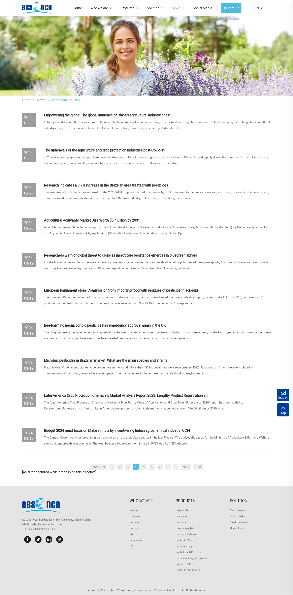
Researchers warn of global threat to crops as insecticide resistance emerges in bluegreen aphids (120, 255)
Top (283, 410)
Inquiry (283, 395)
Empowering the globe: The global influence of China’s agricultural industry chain (107, 115)
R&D (132, 534)
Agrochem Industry (65, 100)
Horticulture (236, 528)
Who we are (141, 500)
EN (257, 8)
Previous (98, 466)
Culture (134, 510)
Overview (135, 516)
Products (185, 500)
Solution (238, 500)
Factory (134, 528)
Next (185, 466)
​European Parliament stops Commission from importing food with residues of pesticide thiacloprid (121, 290)
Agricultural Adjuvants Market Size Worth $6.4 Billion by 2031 (92, 220)
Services (134, 522)
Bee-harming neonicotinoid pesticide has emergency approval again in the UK (105, 325)
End (198, 466)
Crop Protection (238, 510)
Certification (136, 540)
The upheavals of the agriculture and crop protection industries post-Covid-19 (104, 150)
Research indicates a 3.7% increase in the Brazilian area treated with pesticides (106, 185)
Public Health (237, 516)
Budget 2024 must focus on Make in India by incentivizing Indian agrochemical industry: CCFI (117, 430)
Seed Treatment (239, 522)
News (41, 100)
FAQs (133, 546)
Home (26, 100)
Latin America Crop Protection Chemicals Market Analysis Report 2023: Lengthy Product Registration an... (127, 395)
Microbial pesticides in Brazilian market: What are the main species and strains (105, 360)
